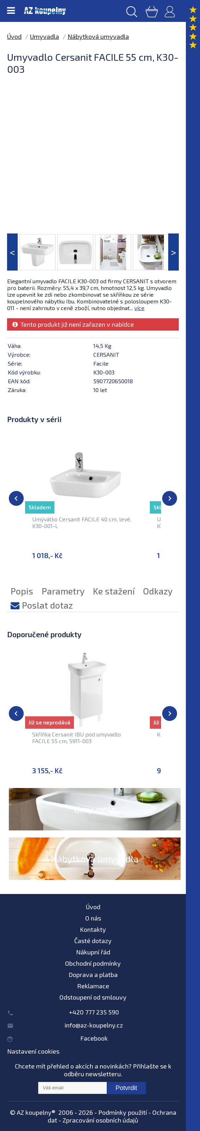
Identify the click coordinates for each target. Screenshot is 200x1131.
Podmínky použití (122, 1112)
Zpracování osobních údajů (100, 1120)
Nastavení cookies (33, 1051)
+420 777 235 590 (94, 1012)
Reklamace (93, 986)
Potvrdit (126, 1087)
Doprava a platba (93, 974)
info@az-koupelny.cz (94, 1025)
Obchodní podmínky (93, 963)
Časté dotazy (93, 941)
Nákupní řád (93, 952)
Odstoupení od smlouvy (93, 997)
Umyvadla (44, 36)
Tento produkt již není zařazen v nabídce (73, 324)
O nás (93, 918)
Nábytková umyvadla (98, 36)
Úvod (14, 36)
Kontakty (93, 929)
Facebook (94, 1038)
